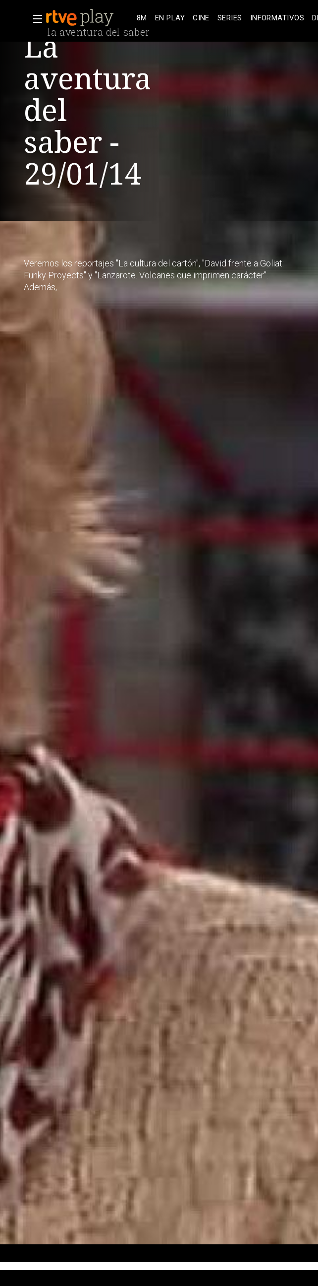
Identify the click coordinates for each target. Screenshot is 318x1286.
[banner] (89, 18)
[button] (35, 19)
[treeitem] (142, 18)
